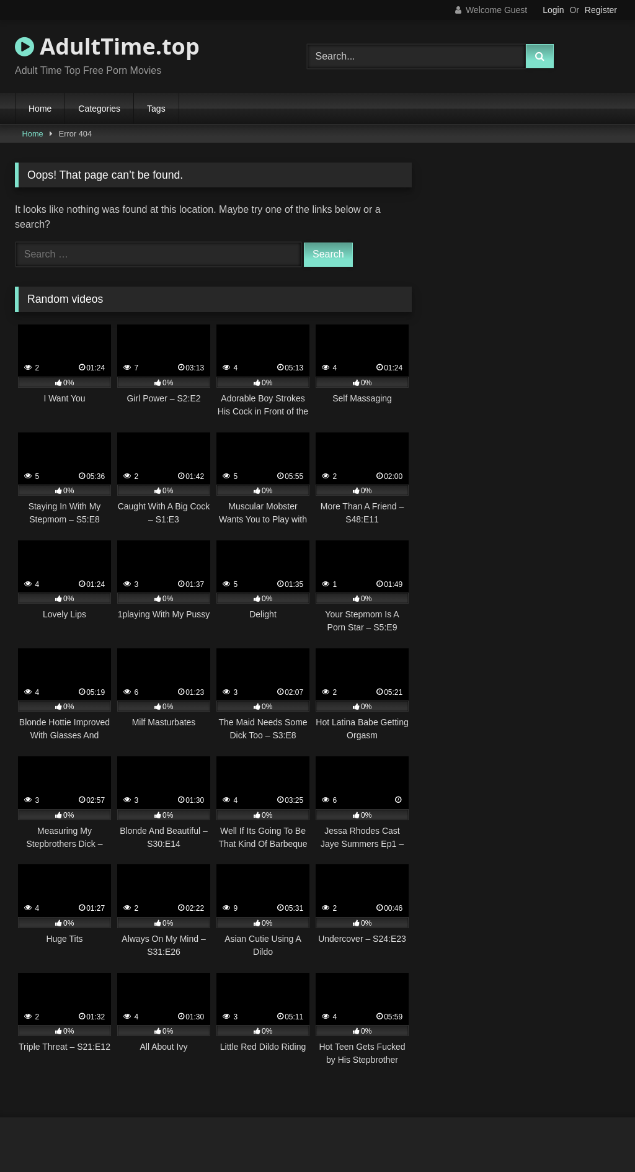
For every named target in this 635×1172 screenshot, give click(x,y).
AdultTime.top (107, 46)
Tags (156, 109)
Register (601, 10)
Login (553, 10)
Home (40, 109)
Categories (99, 109)
